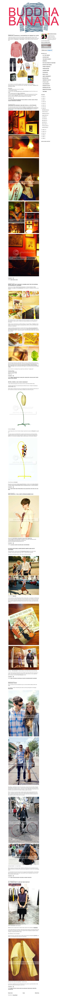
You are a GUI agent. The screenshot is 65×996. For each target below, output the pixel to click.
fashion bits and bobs (16, 877)
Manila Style (34, 988)
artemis (12, 488)
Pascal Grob (29, 877)
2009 (43, 129)
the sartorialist (19, 100)
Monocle (36, 99)
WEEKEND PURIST (12, 682)
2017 (43, 96)
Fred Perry (36, 927)
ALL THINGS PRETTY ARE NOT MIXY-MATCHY (19, 882)
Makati (12, 279)
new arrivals (12, 544)
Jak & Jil (14, 595)
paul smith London (20, 544)
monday (16, 279)
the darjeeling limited (29, 678)
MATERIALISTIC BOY (46, 87)
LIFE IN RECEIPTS (46, 83)
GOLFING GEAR (46, 57)
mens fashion (22, 877)
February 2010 (44, 125)
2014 (43, 101)
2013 (43, 103)
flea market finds (18, 99)
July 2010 (44, 116)
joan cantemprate (24, 988)
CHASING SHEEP (46, 70)
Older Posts (37, 992)
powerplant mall (10, 989)
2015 (43, 99)
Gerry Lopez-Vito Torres (27, 488)
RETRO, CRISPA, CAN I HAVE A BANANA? (18, 382)
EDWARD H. (45, 60)
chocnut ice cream (32, 377)
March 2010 (44, 123)
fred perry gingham (24, 99)
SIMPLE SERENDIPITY (47, 76)
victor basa (15, 378)
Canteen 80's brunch (16, 377)
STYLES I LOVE (45, 81)
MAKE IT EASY (45, 74)
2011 (43, 106)
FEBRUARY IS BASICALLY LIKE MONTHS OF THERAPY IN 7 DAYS (23, 35)
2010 (43, 108)
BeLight (14, 488)
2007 (43, 133)
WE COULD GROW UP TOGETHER (49, 62)
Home (24, 992)
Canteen (12, 377)
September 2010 (45, 113)
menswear (25, 877)
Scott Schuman (14, 100)
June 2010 (44, 118)
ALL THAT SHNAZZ (46, 55)
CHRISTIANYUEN (46, 68)
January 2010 (44, 127)
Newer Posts (10, 992)
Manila (14, 279)
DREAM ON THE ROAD (47, 89)
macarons (33, 99)
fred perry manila (19, 988)
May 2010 (44, 120)
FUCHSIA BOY (45, 72)
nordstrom (9, 100)
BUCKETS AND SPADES (47, 64)
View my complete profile (45, 42)
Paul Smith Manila (26, 544)
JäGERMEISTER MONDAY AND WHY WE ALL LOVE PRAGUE (22, 105)
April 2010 (44, 122)
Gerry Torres (33, 488)
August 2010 (44, 115)
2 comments (10, 676)
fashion (12, 678)
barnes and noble (13, 99)
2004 (43, 138)
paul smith (16, 544)
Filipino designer (20, 488)
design (17, 488)
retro (35, 488)
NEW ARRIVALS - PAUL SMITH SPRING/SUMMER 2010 (20, 494)
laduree (30, 99)
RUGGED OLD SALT (46, 85)
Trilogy (12, 378)
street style (24, 678)
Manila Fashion (30, 988)
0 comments (10, 375)
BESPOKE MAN (45, 78)
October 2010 (44, 111)
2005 (43, 136)
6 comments (10, 986)
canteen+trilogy (27, 377)
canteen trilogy (22, 377)
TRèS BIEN (45, 91)
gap (28, 99)
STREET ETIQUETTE (46, 66)
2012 (43, 105)
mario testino (15, 678)
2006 (43, 134)
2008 (43, 131)
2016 (43, 98)
